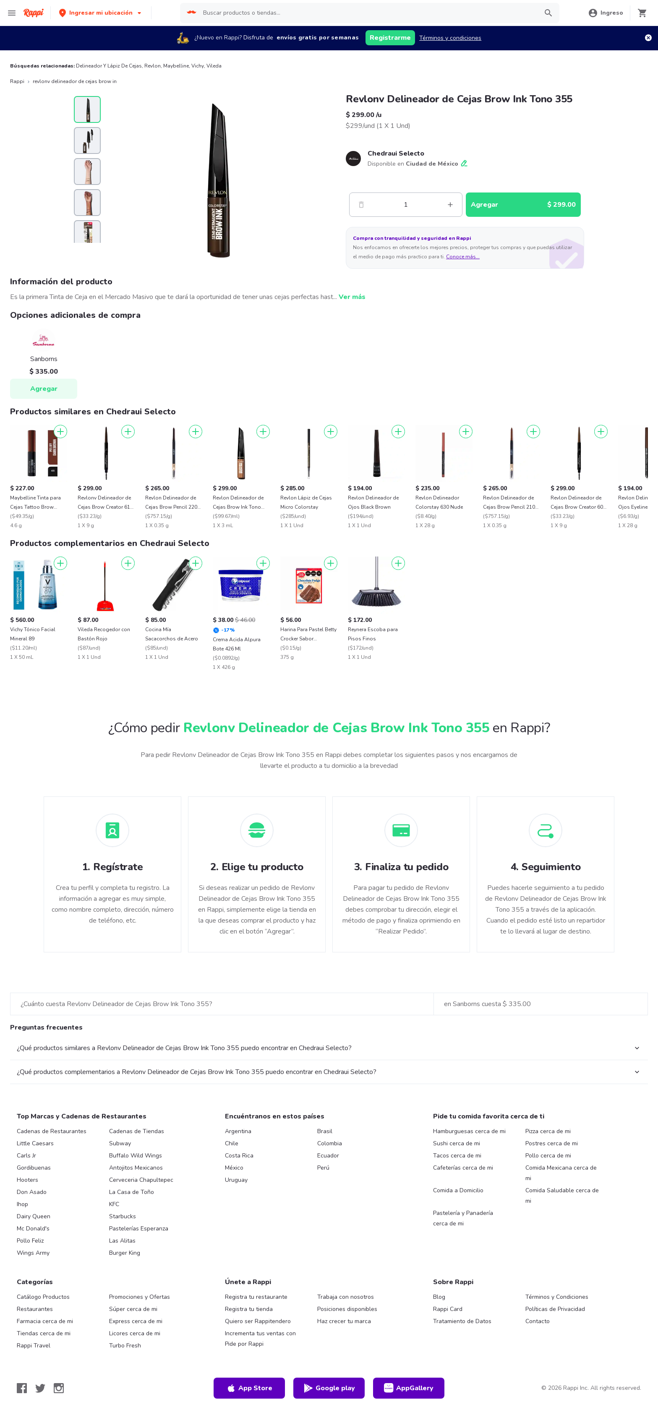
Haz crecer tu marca (344, 1321)
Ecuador (328, 1156)
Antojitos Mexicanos (136, 1168)
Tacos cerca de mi (457, 1156)
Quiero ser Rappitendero (258, 1321)
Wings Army (33, 1253)
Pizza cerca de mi (548, 1131)
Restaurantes (35, 1309)
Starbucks (122, 1216)
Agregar (43, 388)
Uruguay (236, 1180)
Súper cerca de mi (133, 1309)
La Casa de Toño (131, 1192)
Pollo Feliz (30, 1241)
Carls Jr (26, 1156)
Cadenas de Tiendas (136, 1131)
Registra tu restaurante (256, 1297)
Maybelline (176, 65)
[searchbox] (368, 13)
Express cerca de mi (135, 1321)
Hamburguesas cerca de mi (469, 1131)
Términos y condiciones (450, 38)
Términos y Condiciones (556, 1297)
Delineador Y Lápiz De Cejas (109, 65)
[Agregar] (60, 431)
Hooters (27, 1180)
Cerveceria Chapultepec (141, 1180)
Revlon (152, 65)
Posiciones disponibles (347, 1309)
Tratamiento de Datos (462, 1321)
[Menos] (361, 204)
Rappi (17, 81)
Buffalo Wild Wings (135, 1156)
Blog (439, 1297)
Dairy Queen (33, 1216)
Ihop (22, 1204)
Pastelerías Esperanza (138, 1229)
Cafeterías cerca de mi (463, 1168)
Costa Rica (239, 1156)
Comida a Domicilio (458, 1190)
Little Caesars (35, 1143)
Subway (120, 1143)
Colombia (329, 1143)
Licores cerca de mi (134, 1333)
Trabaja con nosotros (345, 1297)
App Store (249, 1388)
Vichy (197, 65)
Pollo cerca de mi (548, 1156)
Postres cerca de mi (551, 1143)
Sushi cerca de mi (456, 1143)
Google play (329, 1388)
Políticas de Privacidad (555, 1309)
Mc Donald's (33, 1229)
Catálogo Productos (43, 1297)
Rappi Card (447, 1309)
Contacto (537, 1321)
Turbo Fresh (125, 1346)
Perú (323, 1168)
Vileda (214, 65)
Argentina (238, 1131)
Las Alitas (122, 1241)
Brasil (324, 1131)
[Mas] (450, 204)
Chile (231, 1143)
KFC (114, 1204)
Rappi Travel (33, 1346)
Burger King (124, 1253)
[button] (100, 12)
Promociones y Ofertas (139, 1297)
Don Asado (32, 1192)
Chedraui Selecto (396, 153)
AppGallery (408, 1388)
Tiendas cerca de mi (43, 1333)
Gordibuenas (34, 1168)
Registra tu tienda (249, 1309)
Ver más (352, 297)
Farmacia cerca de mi (45, 1321)
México (234, 1168)
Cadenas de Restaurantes (51, 1131)
